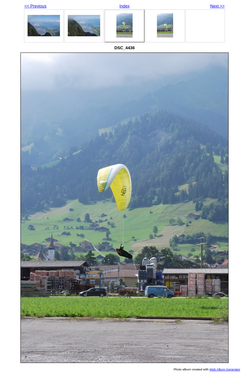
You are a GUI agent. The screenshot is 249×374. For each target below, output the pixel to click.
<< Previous (35, 6)
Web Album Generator (224, 369)
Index (124, 6)
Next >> (217, 6)
